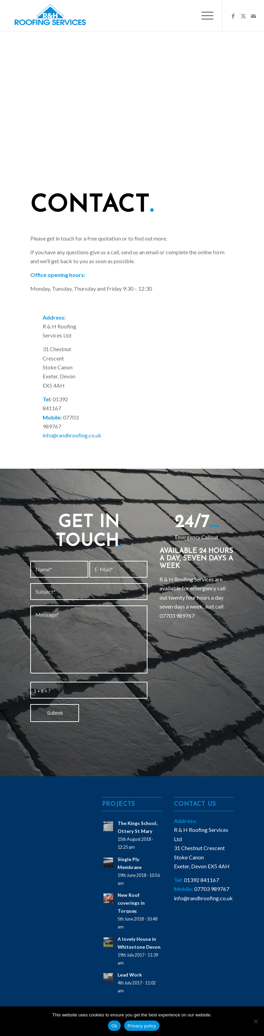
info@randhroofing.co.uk (72, 435)
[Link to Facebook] (233, 15)
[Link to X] (243, 15)
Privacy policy (142, 1025)
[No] (255, 1021)
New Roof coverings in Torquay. (131, 903)
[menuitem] (204, 15)
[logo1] (51, 15)
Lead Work (130, 975)
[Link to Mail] (254, 15)
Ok (114, 1025)
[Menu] (204, 15)
